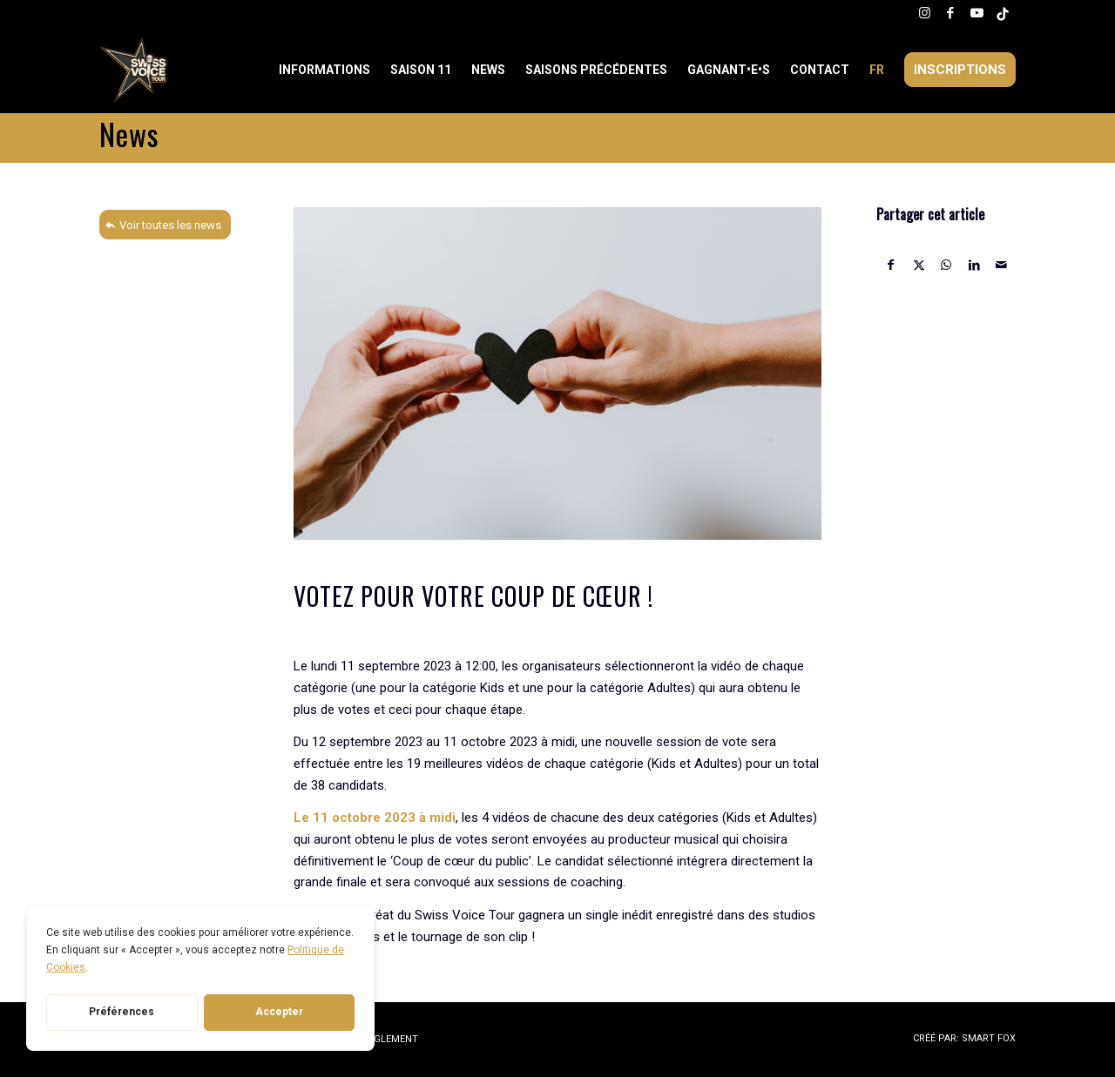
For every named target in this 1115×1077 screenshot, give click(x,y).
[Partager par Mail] (1001, 265)
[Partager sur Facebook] (891, 265)
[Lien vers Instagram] (924, 13)
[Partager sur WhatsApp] (946, 265)
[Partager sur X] (919, 265)
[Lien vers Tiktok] (1003, 13)
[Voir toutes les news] (165, 224)
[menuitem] (326, 69)
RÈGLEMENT (390, 1039)
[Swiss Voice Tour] (134, 69)
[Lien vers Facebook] (950, 13)
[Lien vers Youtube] (976, 13)
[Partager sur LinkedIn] (974, 265)
